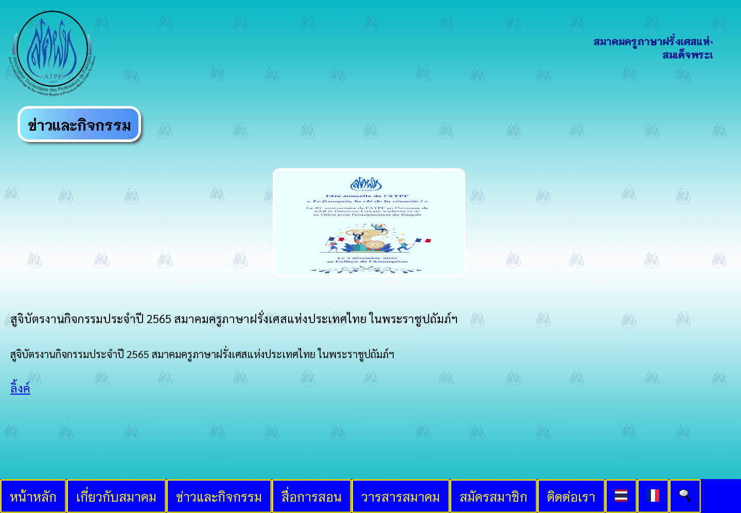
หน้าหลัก (33, 496)
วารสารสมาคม (400, 496)
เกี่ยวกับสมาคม (116, 496)
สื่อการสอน (311, 496)
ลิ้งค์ (20, 387)
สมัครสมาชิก (493, 496)
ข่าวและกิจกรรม (219, 496)
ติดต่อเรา (571, 496)
